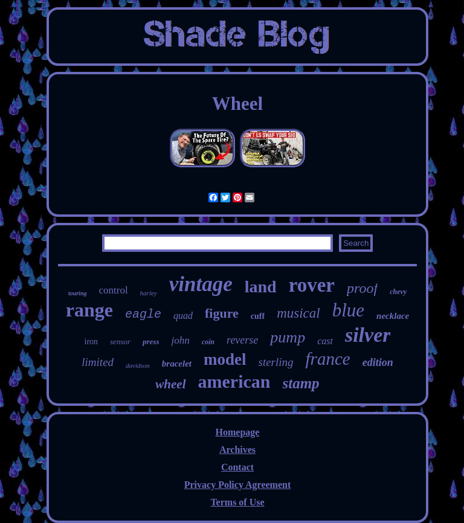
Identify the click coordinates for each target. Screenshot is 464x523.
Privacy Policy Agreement (237, 485)
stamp (301, 383)
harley (148, 293)
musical (298, 313)
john (180, 340)
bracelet (177, 363)
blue (348, 310)
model (225, 359)
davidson (138, 365)
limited (98, 362)
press (151, 341)
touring (77, 293)
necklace (392, 316)
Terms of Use (237, 502)
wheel (170, 384)
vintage (201, 284)
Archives (237, 449)
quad (183, 315)
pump (287, 337)
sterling (275, 362)
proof (362, 288)
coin (208, 342)
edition (377, 362)
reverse (242, 340)
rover (312, 285)
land (261, 286)
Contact (237, 467)
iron (91, 341)
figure (222, 313)
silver (368, 335)
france (328, 358)
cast (325, 341)
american (234, 381)
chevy (398, 291)
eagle (143, 314)
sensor (120, 341)
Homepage (238, 432)
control (112, 290)
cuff (258, 316)
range (89, 310)
